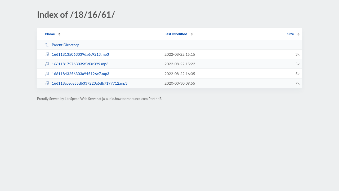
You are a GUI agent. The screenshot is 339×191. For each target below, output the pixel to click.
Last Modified (175, 34)
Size (290, 34)
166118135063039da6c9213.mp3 (76, 54)
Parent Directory (61, 44)
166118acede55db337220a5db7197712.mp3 (85, 83)
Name (50, 34)
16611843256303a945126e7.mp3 (76, 73)
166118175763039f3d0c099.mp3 (76, 64)
